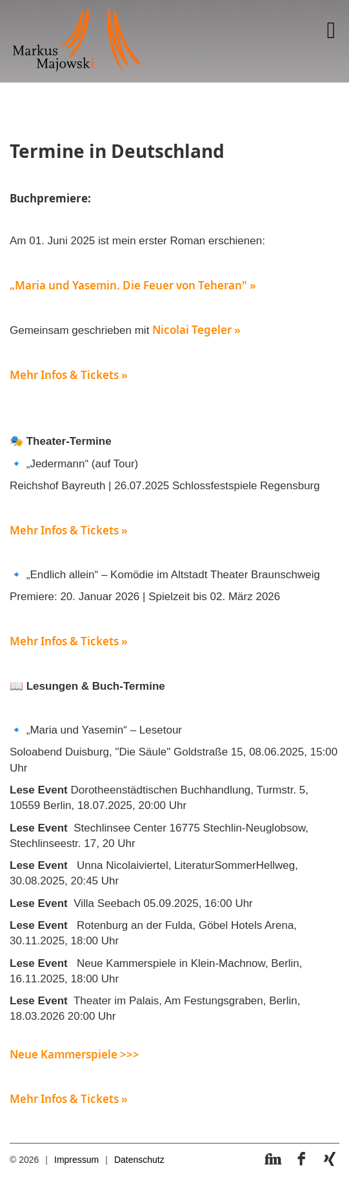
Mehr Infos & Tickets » (69, 374)
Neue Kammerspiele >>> (74, 1054)
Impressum (76, 1160)
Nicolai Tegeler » (196, 329)
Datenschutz (139, 1160)
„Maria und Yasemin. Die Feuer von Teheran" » (133, 285)
